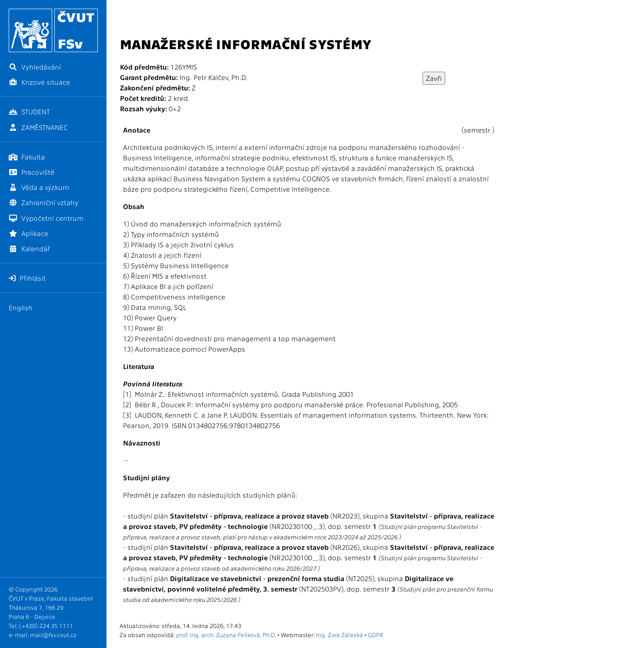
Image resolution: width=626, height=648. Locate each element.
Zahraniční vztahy (43, 202)
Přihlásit (27, 278)
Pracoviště (31, 172)
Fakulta (27, 157)
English (21, 307)
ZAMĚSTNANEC (38, 127)
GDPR (375, 634)
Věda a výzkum (39, 187)
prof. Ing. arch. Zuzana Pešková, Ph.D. (226, 634)
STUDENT (29, 111)
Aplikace (28, 233)
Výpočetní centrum (46, 218)
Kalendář (29, 248)
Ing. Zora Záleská (339, 634)
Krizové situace (39, 82)
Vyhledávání (35, 67)
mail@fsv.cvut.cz (53, 634)
